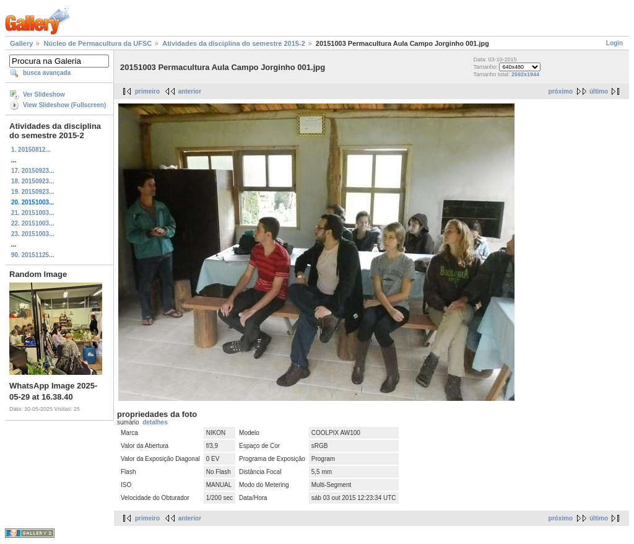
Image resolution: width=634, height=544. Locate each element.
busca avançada (47, 72)
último (598, 91)
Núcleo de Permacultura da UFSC (97, 43)
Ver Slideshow (44, 94)
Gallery (21, 43)
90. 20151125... (32, 255)
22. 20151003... (32, 223)
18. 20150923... (32, 181)
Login (614, 43)
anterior (189, 91)
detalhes (155, 422)
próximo (561, 91)
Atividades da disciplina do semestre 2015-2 (233, 43)
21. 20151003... (32, 212)
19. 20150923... (32, 191)
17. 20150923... (32, 170)
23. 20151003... (32, 233)
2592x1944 (525, 74)
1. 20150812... (31, 149)
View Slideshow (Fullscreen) (64, 105)
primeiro (147, 91)
